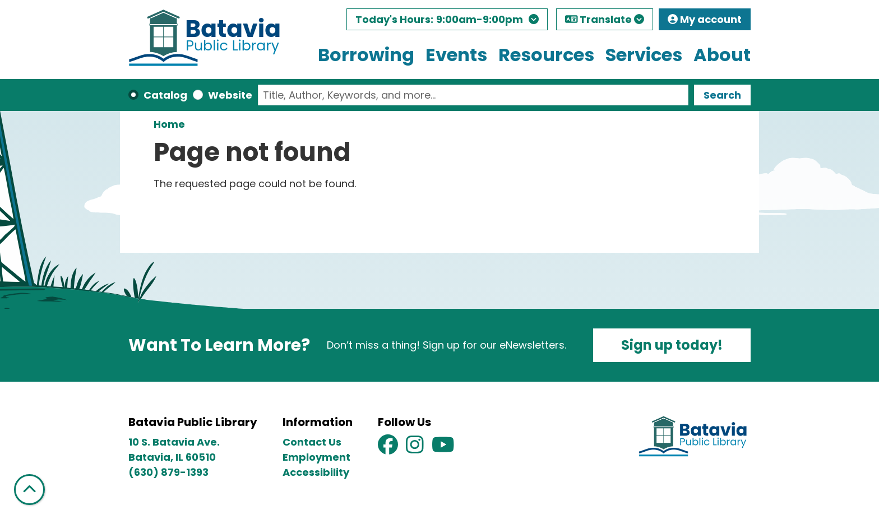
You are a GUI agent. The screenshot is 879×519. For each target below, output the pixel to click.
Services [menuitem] (643, 54)
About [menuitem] (722, 54)
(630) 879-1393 (168, 472)
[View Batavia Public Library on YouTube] (443, 448)
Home (169, 124)
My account (705, 19)
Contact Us (312, 442)
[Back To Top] (29, 489)
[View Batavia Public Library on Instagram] (416, 448)
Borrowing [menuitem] (366, 54)
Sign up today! (672, 345)
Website (230, 95)
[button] (447, 22)
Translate (605, 19)
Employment (316, 457)
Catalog (165, 95)
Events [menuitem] (456, 54)
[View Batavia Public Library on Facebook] (389, 448)
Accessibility (316, 472)
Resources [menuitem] (546, 54)
